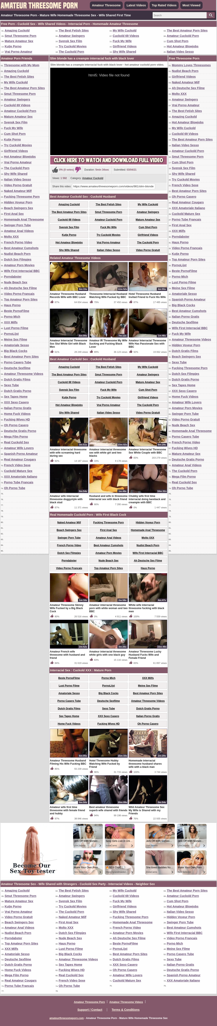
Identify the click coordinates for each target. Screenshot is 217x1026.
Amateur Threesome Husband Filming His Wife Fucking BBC (68, 762)
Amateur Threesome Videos (23, 373)
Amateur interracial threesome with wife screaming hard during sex (68, 452)
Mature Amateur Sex (19, 41)
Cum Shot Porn (177, 41)
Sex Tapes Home (16, 396)
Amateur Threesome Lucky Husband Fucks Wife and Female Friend (145, 654)
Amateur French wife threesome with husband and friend (67, 654)
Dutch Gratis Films (17, 379)
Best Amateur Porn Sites (21, 356)
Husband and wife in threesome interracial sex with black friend (108, 498)
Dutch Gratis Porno (17, 391)
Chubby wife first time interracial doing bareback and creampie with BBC (147, 499)
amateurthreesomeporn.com (66, 1018)
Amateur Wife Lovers (19, 448)
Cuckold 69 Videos (126, 35)
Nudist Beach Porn (17, 253)
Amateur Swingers (72, 35)
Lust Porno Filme (16, 328)
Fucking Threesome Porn (22, 196)
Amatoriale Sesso (16, 345)
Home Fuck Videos (17, 413)
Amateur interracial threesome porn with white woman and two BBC (108, 608)
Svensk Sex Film (70, 41)
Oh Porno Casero (16, 425)
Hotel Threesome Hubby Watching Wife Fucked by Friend (104, 763)
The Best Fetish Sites (74, 30)
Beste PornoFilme (16, 311)
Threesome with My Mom (21, 65)
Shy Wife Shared (124, 51)
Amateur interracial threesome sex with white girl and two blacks (107, 452)
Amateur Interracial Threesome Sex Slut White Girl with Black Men (68, 343)
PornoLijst (11, 333)
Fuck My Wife (122, 41)
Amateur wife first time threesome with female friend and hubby (67, 810)
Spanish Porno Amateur (21, 453)
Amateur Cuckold (92, 178)
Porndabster (12, 276)
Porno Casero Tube (17, 362)
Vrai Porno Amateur (18, 51)
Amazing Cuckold (17, 30)
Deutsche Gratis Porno (20, 431)
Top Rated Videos (164, 5)
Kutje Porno (13, 46)
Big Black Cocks (15, 351)
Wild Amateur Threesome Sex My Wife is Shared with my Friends (146, 810)
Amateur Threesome (106, 5)
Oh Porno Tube (14, 488)
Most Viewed (191, 5)
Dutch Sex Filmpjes (17, 259)
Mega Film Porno (16, 436)
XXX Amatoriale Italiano (20, 476)
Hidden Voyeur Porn (18, 202)
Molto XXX (11, 236)
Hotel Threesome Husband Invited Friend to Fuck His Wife (147, 295)
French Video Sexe (17, 465)
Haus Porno (12, 305)
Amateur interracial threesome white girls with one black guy (107, 653)
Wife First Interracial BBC (22, 271)
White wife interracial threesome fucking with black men (146, 608)
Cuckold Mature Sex (18, 471)
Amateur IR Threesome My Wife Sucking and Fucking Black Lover (108, 343)
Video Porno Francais (19, 293)
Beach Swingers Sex (18, 208)
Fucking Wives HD (17, 419)
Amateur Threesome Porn (89, 1002)
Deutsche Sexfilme (17, 368)
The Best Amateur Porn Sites (187, 30)
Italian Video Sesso (180, 51)
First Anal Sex (14, 213)
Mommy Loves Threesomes (191, 65)
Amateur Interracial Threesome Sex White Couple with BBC (147, 451)
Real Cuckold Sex (16, 442)
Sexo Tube (11, 385)
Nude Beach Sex (15, 282)
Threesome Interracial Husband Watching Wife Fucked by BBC (108, 295)
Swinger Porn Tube (17, 225)
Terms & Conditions (126, 1009)
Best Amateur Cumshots (21, 248)
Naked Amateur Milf (18, 191)
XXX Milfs (11, 322)
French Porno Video (18, 242)
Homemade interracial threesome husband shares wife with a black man (145, 763)
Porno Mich (12, 316)
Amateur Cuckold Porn (183, 35)
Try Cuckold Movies (72, 46)
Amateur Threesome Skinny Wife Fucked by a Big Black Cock (66, 608)
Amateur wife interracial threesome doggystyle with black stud (66, 499)
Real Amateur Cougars (20, 459)
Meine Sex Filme (15, 339)
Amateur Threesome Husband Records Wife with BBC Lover (68, 295)
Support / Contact (89, 1009)
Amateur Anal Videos (19, 231)
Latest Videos (136, 5)
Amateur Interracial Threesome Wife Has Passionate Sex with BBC (147, 343)
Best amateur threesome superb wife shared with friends (108, 809)
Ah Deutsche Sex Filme (20, 288)
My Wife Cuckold (124, 30)
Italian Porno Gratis (17, 408)
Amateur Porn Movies (19, 265)
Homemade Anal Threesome (24, 219)
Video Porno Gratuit (18, 185)
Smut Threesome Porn (20, 35)
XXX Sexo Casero (16, 402)
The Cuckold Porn (71, 51)
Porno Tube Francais (18, 482)
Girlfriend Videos (125, 46)
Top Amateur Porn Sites (21, 299)
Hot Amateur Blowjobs (183, 46)
